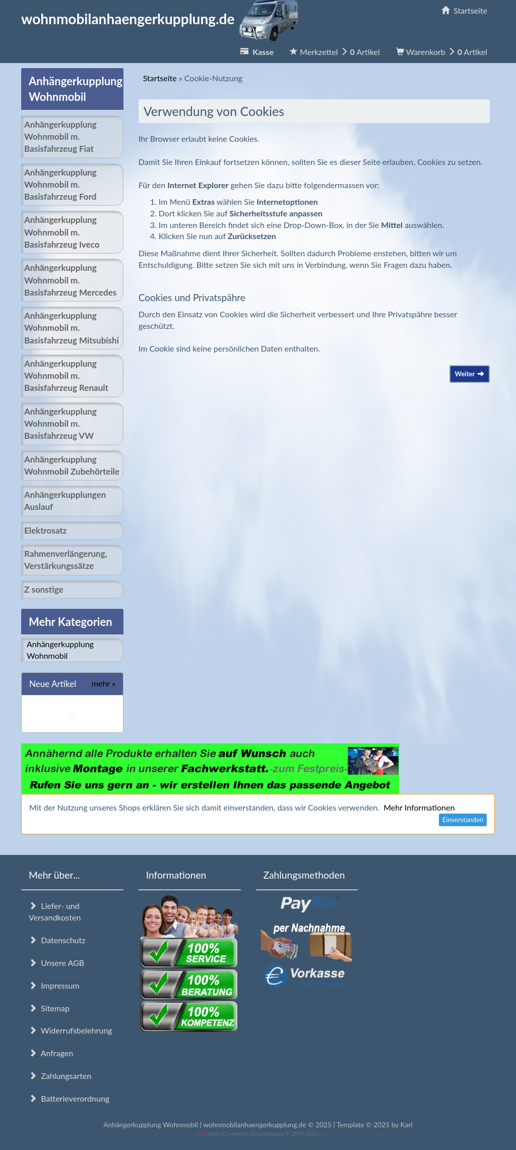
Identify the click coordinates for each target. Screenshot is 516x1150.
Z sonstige (43, 589)
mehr (103, 683)
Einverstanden (462, 820)
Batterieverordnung (69, 1098)
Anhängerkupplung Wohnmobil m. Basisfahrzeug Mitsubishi (71, 328)
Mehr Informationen (419, 807)
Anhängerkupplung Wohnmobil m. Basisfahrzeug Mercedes (70, 280)
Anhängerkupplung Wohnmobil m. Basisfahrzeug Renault (66, 375)
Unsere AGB (56, 962)
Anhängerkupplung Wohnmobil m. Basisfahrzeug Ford (60, 184)
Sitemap (49, 1008)
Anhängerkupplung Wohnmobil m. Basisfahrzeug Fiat (60, 136)
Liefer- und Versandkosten (55, 911)
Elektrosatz (45, 530)
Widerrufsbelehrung (70, 1030)
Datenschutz (57, 940)
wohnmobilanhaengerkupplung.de (162, 18)
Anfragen (51, 1053)
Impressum (54, 985)
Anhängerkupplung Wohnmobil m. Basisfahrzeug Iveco (61, 232)
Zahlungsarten (60, 1075)
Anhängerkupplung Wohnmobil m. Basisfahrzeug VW (60, 423)
